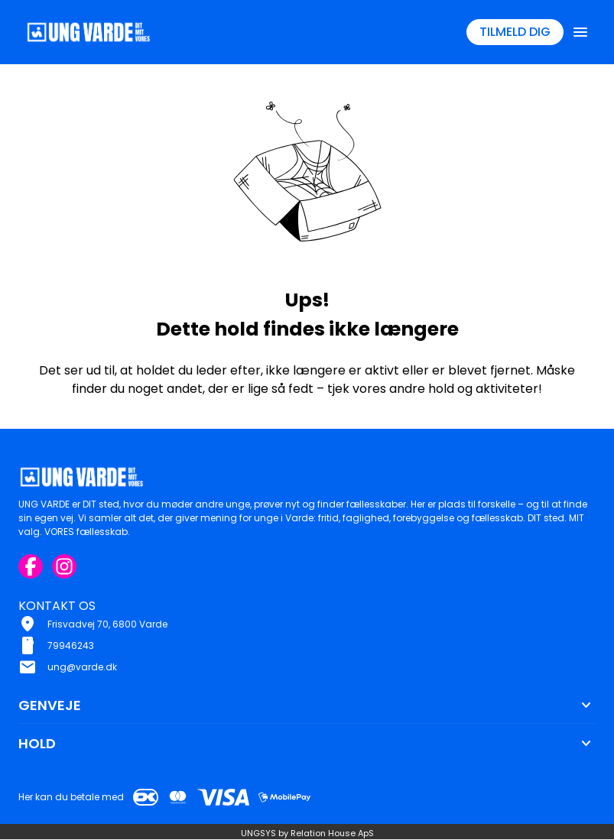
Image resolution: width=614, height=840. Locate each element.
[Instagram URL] (64, 566)
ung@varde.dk (82, 666)
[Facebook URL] (30, 566)
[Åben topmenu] (580, 32)
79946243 (70, 645)
